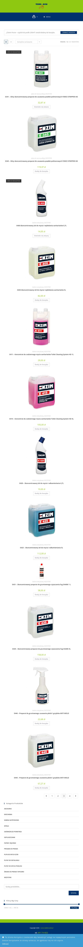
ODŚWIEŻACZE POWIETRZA (13, 832)
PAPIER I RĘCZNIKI (10, 843)
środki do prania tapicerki (14, 872)
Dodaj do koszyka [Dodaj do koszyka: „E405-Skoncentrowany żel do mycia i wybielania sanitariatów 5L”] (41, 300)
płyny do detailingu (11, 860)
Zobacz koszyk (68, 32)
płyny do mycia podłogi (38, 94)
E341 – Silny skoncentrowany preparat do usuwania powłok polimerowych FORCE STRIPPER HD (41, 97)
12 (67, 42)
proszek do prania (11, 849)
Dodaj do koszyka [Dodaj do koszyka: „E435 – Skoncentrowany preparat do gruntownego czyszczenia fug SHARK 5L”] (41, 659)
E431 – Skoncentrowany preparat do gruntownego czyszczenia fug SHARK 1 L (41, 584)
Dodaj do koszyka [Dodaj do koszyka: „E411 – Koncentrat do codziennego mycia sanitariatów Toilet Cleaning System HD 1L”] (41, 365)
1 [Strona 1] (52, 796)
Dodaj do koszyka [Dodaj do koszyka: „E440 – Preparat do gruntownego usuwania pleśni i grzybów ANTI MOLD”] (41, 723)
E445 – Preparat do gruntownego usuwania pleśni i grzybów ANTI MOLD (41, 778)
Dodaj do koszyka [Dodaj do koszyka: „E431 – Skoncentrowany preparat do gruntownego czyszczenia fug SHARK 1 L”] (41, 595)
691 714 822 (43, 933)
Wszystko (75, 42)
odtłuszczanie (9, 837)
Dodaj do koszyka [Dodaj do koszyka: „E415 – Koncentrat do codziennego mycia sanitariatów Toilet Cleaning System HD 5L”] (41, 429)
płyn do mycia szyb (11, 854)
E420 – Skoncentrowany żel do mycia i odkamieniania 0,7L (41, 483)
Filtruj (74, 908)
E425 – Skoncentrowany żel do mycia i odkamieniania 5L (41, 548)
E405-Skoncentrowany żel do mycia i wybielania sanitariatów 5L (41, 290)
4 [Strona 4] (69, 796)
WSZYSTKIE (48, 94)
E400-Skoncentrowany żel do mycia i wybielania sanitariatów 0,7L (41, 225)
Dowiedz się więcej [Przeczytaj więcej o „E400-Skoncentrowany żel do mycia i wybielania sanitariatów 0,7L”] (41, 236)
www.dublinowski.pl (44, 927)
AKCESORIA (8, 809)
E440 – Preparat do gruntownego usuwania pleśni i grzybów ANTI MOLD (41, 713)
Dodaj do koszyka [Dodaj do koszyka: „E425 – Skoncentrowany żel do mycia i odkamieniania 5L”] (41, 558)
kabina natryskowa (37, 223)
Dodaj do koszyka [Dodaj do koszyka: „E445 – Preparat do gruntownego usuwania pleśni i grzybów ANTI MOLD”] (41, 788)
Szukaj (74, 893)
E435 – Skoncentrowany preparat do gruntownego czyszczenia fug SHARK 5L (41, 649)
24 (70, 42)
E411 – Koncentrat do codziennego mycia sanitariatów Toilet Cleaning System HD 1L (41, 354)
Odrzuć (5, 944)
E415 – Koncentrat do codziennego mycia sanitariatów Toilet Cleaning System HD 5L (41, 419)
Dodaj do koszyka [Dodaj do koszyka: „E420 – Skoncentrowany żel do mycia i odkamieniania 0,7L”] (41, 493)
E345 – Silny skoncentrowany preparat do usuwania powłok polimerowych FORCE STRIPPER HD (41, 161)
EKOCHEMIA (8, 814)
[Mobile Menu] (47, 17)
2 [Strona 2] (58, 796)
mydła (6, 826)
